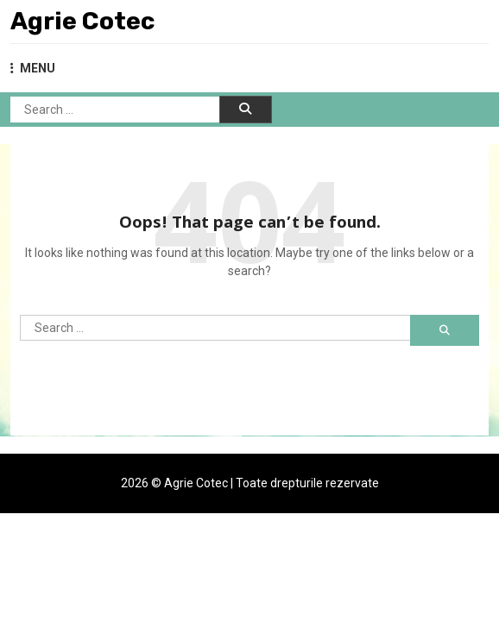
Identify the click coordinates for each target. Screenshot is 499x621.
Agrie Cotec (82, 21)
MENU (32, 68)
